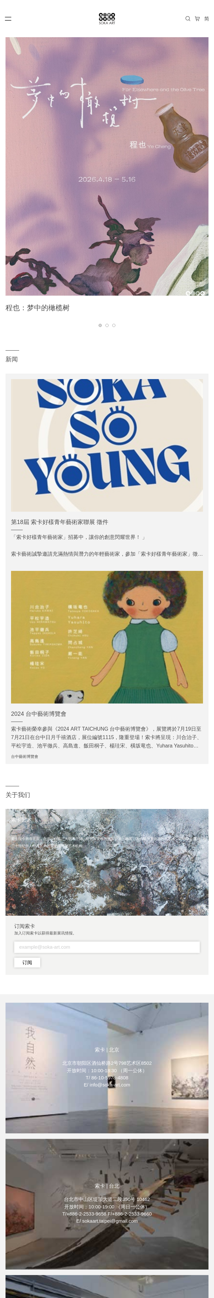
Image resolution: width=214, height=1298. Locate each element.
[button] (100, 325)
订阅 (27, 962)
